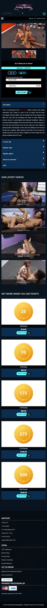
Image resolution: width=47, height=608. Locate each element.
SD (13, 73)
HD (24, 73)
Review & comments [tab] (23, 159)
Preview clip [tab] (23, 141)
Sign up (31, 18)
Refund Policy (5, 553)
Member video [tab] (23, 147)
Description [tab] (23, 104)
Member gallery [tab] (23, 153)
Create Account (41, 18)
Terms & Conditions (7, 560)
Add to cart (21, 92)
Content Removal (6, 563)
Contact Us (4, 522)
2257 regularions (6, 549)
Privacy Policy (5, 556)
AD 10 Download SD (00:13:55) (14, 77)
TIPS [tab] (23, 165)
